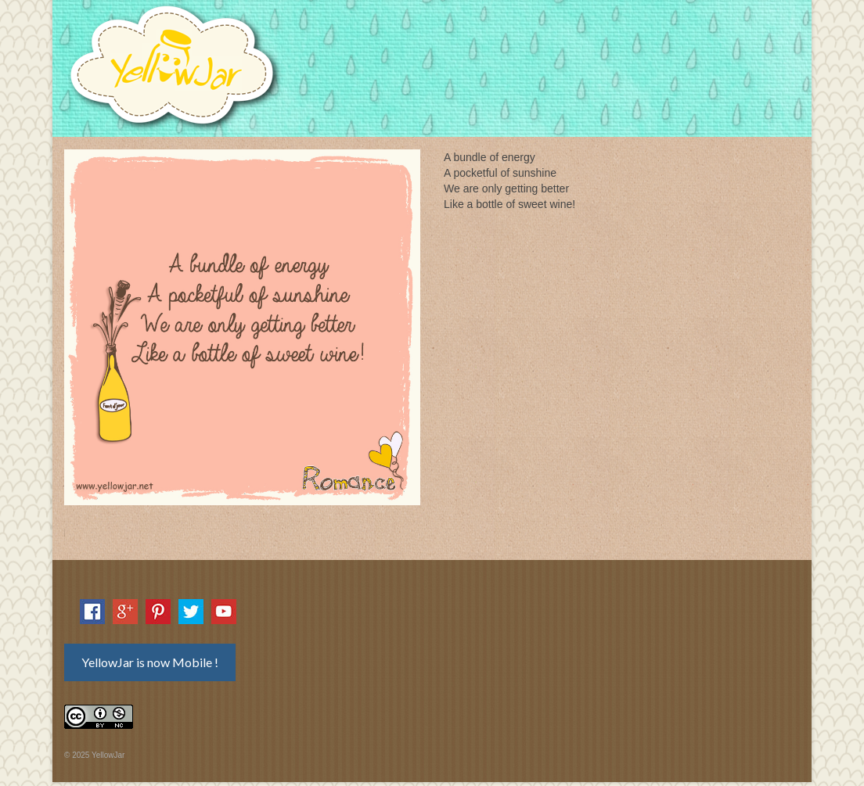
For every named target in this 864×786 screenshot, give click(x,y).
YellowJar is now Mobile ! (149, 662)
